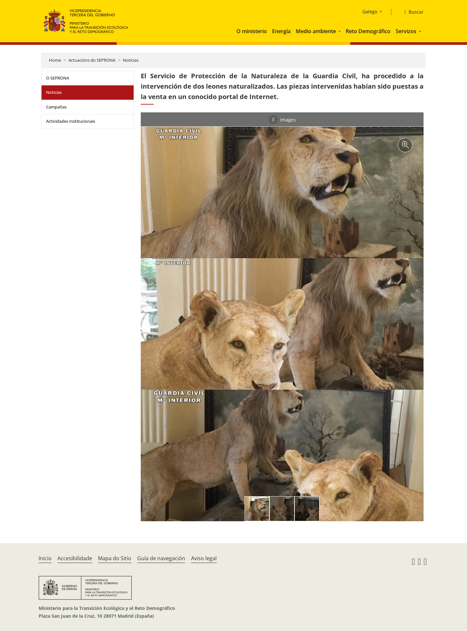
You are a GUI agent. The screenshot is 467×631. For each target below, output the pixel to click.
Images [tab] (282, 119)
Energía (281, 31)
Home (55, 60)
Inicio (45, 558)
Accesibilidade (74, 558)
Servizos (406, 31)
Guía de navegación (161, 558)
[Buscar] (411, 12)
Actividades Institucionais (70, 121)
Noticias (130, 60)
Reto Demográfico (368, 31)
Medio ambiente (316, 31)
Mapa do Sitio (114, 558)
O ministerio (251, 31)
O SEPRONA (57, 78)
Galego (369, 11)
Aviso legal (204, 558)
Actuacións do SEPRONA (91, 60)
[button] (340, 31)
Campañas (56, 107)
